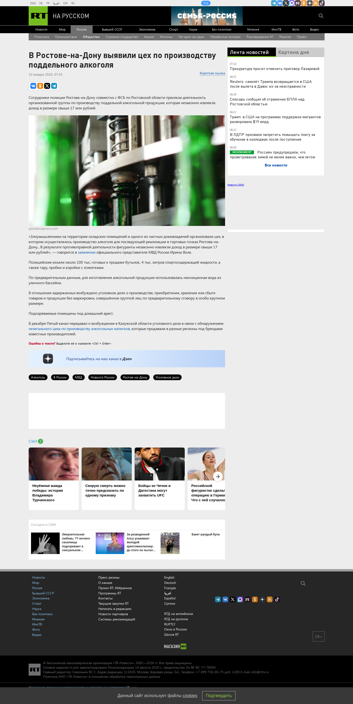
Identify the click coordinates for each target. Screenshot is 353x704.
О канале (105, 582)
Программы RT (109, 593)
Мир (62, 29)
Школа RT (171, 634)
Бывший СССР (112, 29)
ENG (33, 3)
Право (301, 36)
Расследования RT (260, 36)
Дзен (127, 358)
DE (41, 3)
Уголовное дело (167, 377)
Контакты (105, 598)
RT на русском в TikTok (322, 3)
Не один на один (191, 36)
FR (47, 3)
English (169, 577)
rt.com (74, 667)
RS (72, 3)
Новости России (103, 377)
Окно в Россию (175, 629)
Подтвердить (219, 695)
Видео (314, 29)
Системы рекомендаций (116, 619)
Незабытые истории (225, 36)
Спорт (173, 29)
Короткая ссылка (212, 73)
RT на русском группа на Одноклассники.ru (304, 3)
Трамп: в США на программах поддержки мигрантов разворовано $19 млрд (275, 119)
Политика (41, 36)
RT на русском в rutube (298, 3)
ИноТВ (276, 29)
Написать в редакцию (114, 608)
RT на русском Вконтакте (280, 3)
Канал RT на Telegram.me (274, 3)
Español (169, 598)
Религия (285, 36)
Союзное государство (122, 36)
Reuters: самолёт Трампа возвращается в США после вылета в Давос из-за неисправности (271, 84)
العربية (56, 3)
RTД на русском (176, 619)
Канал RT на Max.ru (292, 3)
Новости (41, 29)
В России (60, 377)
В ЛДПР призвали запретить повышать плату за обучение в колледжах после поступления (272, 137)
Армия (149, 36)
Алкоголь (38, 377)
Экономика (147, 29)
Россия (82, 29)
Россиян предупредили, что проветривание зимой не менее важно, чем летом (272, 154)
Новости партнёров (113, 614)
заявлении (86, 252)
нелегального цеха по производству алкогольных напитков (79, 328)
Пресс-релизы (109, 577)
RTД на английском (178, 613)
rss (316, 3)
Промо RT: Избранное (115, 588)
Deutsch (170, 582)
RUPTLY (169, 624)
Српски (169, 603)
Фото (295, 29)
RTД (205, 3)
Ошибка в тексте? (42, 343)
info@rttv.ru (260, 672)
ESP (65, 3)
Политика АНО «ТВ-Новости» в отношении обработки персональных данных (101, 676)
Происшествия (66, 36)
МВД (78, 377)
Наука (193, 29)
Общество (91, 36)
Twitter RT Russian (286, 3)
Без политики (222, 29)
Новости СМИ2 (235, 184)
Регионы (166, 36)
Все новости (276, 164)
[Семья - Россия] (207, 15)
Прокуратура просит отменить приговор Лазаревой (274, 68)
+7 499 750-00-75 (209, 672)
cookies (190, 695)
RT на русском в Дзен (310, 3)
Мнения (253, 29)
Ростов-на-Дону (135, 377)
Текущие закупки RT (113, 603)
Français (170, 588)
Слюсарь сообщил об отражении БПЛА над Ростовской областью (267, 101)
